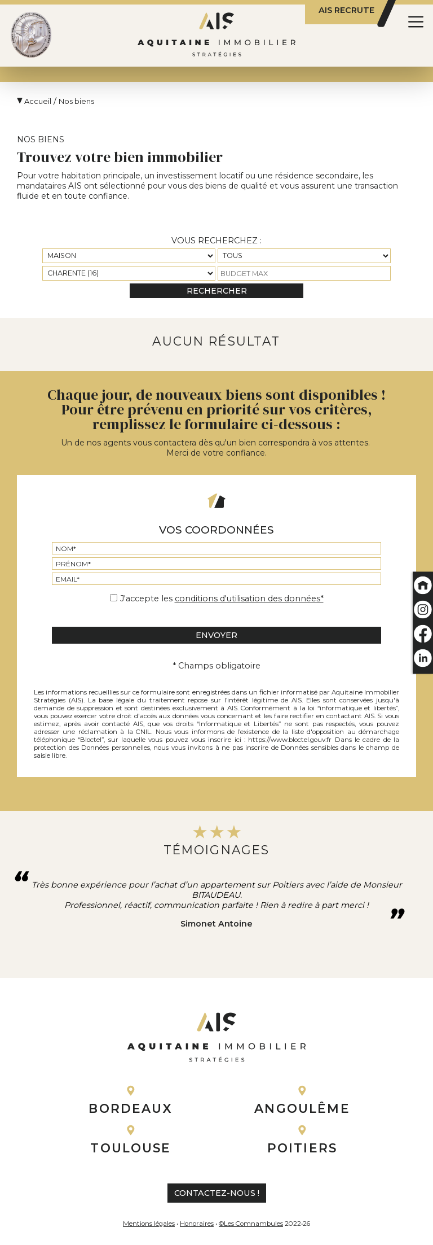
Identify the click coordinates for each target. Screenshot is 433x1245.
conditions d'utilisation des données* (249, 598)
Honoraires (197, 1223)
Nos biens (76, 101)
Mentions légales (149, 1223)
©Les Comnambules (251, 1223)
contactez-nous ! (216, 1193)
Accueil (37, 101)
